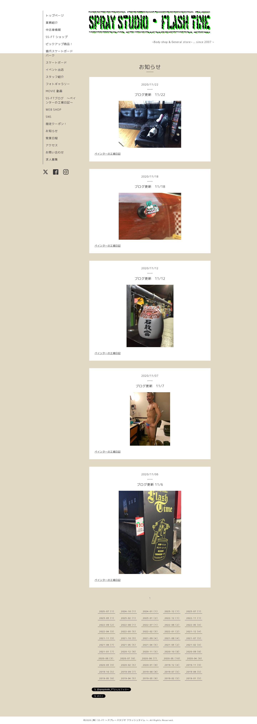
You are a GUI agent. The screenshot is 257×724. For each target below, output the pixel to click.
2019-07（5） (172, 671)
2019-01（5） (194, 678)
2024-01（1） (151, 611)
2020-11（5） (151, 651)
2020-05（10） (172, 658)
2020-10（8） (172, 651)
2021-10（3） (129, 638)
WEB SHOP (53, 110)
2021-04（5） (151, 644)
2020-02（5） (129, 664)
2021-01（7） (107, 651)
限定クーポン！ (56, 124)
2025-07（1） (107, 611)
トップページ (55, 15)
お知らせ (52, 131)
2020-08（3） (106, 658)
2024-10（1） (129, 611)
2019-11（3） (194, 664)
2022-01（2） (172, 631)
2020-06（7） (150, 658)
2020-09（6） (194, 651)
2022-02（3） (151, 631)
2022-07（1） (151, 624)
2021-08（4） (172, 638)
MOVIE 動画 (54, 91)
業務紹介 (52, 23)
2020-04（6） (195, 658)
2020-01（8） (151, 664)
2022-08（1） (129, 624)
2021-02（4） (194, 644)
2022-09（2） (107, 624)
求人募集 (52, 159)
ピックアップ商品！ (59, 44)
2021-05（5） (129, 644)
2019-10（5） (107, 671)
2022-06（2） (172, 624)
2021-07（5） (194, 638)
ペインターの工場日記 (107, 153)
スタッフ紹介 (55, 77)
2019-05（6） (107, 678)
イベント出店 (55, 70)
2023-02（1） (129, 618)
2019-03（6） (151, 678)
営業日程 (52, 138)
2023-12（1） (172, 611)
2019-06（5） (194, 671)
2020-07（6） (128, 658)
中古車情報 (53, 30)
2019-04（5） (129, 678)
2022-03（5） (129, 631)
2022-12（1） (172, 618)
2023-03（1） (107, 618)
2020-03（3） (107, 664)
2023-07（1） (194, 611)
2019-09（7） (129, 671)
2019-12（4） (172, 664)
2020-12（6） (129, 651)
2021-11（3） (107, 638)
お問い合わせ (55, 152)
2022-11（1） (194, 618)
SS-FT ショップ (57, 37)
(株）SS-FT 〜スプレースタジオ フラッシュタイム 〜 (120, 720)
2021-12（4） (194, 631)
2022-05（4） (194, 624)
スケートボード (56, 63)
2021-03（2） (172, 644)
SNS (48, 117)
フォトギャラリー (58, 84)
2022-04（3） (107, 631)
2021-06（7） (107, 644)
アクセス (52, 145)
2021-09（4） (151, 638)
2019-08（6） (151, 671)
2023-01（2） (151, 618)
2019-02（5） (172, 678)
